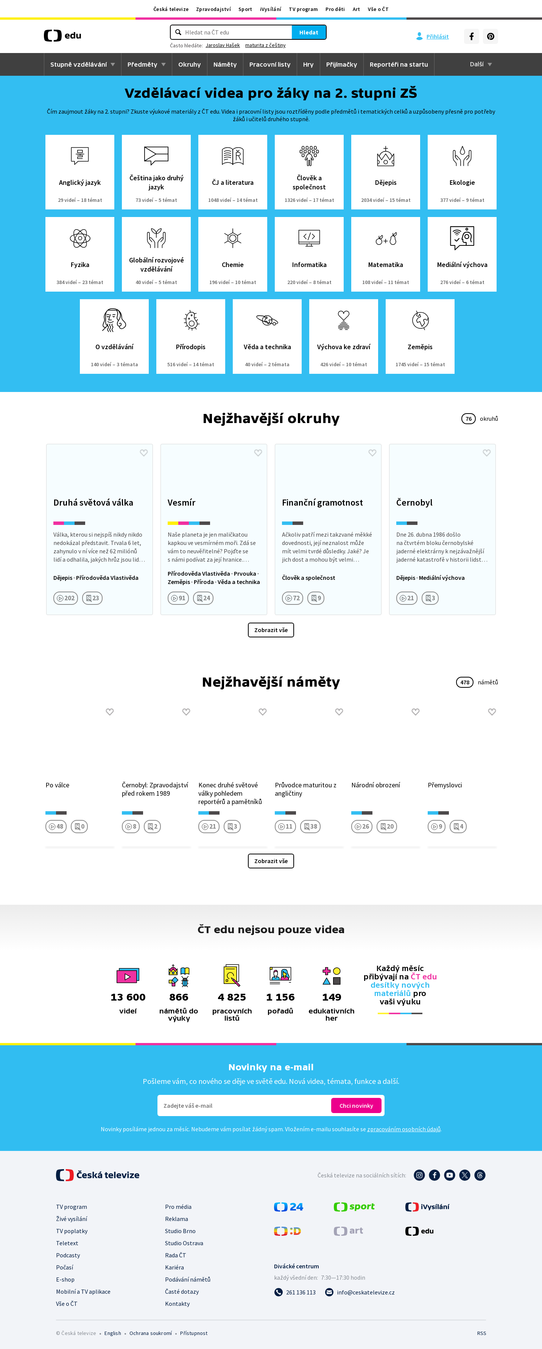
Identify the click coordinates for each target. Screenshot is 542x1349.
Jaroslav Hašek (223, 45)
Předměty (142, 64)
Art (356, 9)
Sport (245, 9)
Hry (308, 64)
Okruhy (189, 64)
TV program (303, 9)
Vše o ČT (378, 9)
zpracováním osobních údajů (404, 1129)
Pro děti (335, 9)
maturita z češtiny (265, 45)
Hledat (308, 32)
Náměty (225, 64)
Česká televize (170, 9)
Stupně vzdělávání (78, 64)
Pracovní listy (270, 64)
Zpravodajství (213, 9)
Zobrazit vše (271, 630)
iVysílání (271, 9)
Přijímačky (341, 64)
